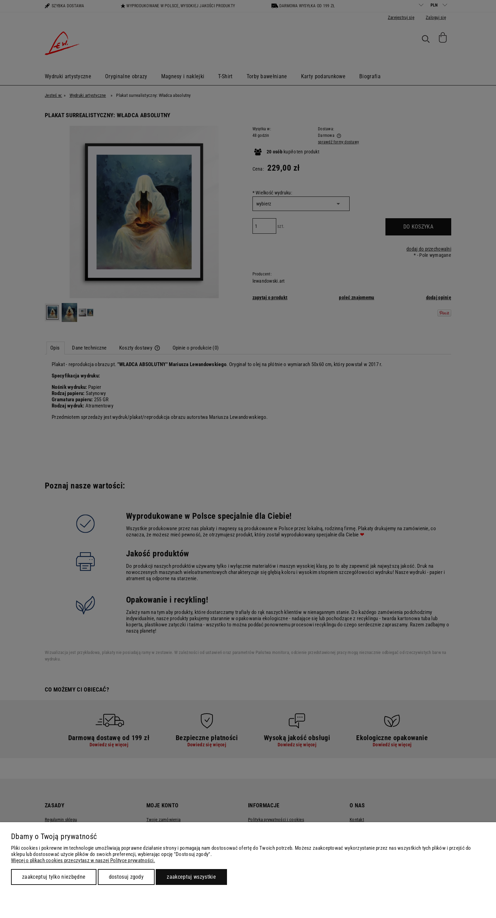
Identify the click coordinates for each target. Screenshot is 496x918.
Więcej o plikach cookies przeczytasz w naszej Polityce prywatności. (83, 860)
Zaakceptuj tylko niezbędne (53, 877)
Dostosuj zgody (126, 877)
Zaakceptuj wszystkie (191, 877)
